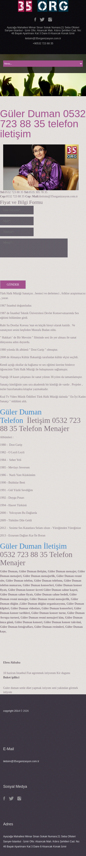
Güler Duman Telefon (21, 416)
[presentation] (32, 268)
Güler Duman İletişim (33, 546)
